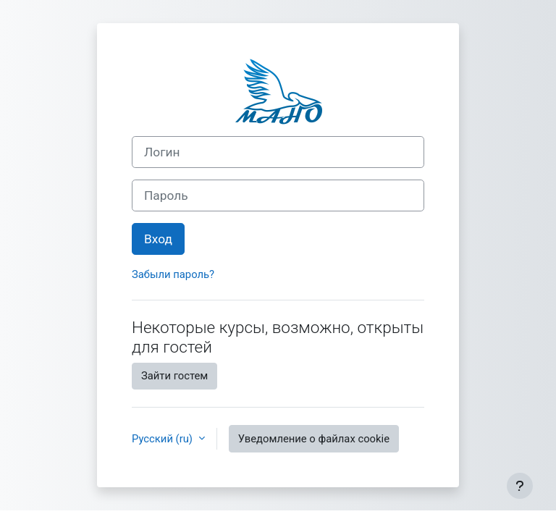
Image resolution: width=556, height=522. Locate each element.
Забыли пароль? (173, 274)
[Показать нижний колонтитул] (520, 486)
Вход (158, 239)
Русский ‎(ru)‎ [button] (163, 438)
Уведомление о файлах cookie (313, 438)
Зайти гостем (174, 375)
